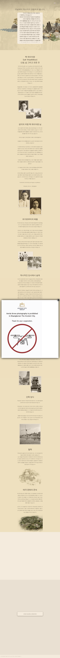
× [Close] (58, 300)
